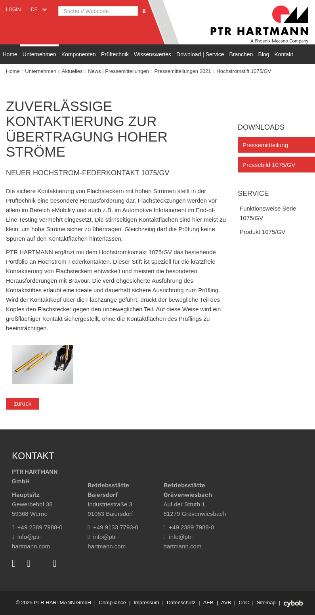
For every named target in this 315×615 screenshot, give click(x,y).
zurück (22, 403)
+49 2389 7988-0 (37, 527)
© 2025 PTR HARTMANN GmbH (53, 602)
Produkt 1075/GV (262, 231)
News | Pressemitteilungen (118, 71)
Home (10, 54)
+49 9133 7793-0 (113, 527)
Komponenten (78, 54)
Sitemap (266, 602)
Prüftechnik (115, 54)
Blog (263, 54)
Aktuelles (72, 71)
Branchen (241, 54)
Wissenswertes (152, 54)
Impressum (146, 602)
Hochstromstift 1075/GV (243, 71)
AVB (226, 602)
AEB (208, 602)
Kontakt (283, 54)
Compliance (112, 602)
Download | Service (200, 54)
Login (13, 9)
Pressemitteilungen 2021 (183, 71)
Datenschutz (181, 602)
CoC (244, 602)
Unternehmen (39, 54)
